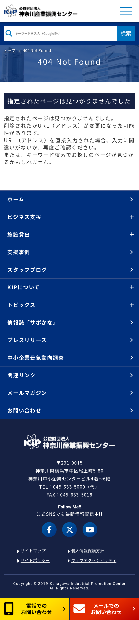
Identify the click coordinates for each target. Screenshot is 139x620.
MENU (125, 11)
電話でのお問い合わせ (28, 609)
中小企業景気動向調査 (35, 357)
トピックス (21, 305)
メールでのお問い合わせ (97, 609)
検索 (126, 33)
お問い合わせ (24, 410)
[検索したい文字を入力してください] (60, 33)
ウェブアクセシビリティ (93, 560)
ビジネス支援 (24, 217)
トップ (10, 50)
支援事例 (18, 252)
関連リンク (21, 375)
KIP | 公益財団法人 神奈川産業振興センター (41, 10)
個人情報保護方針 (87, 550)
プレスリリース (27, 340)
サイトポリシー (35, 560)
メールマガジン (27, 392)
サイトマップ (33, 550)
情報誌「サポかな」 (32, 322)
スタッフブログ (27, 269)
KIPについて (23, 287)
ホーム (15, 199)
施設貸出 (18, 234)
